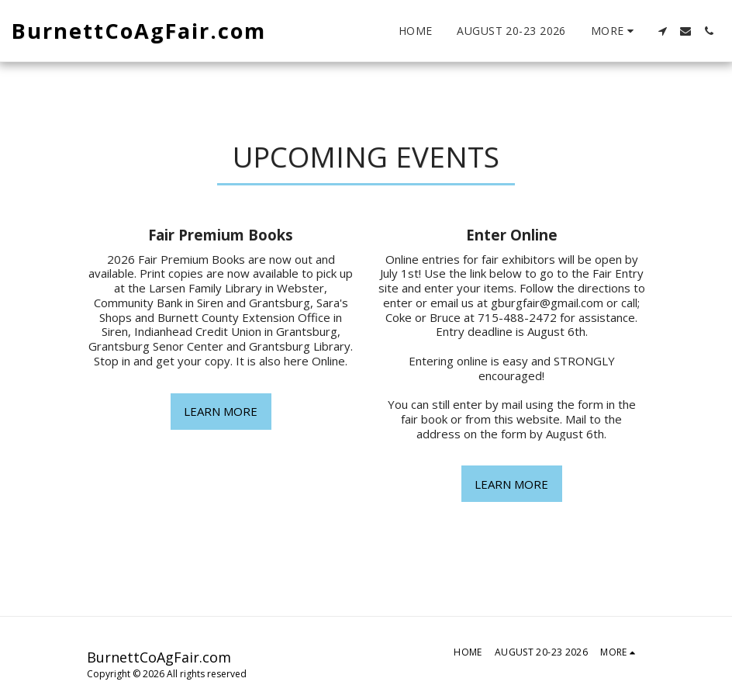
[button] (662, 31)
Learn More (220, 411)
